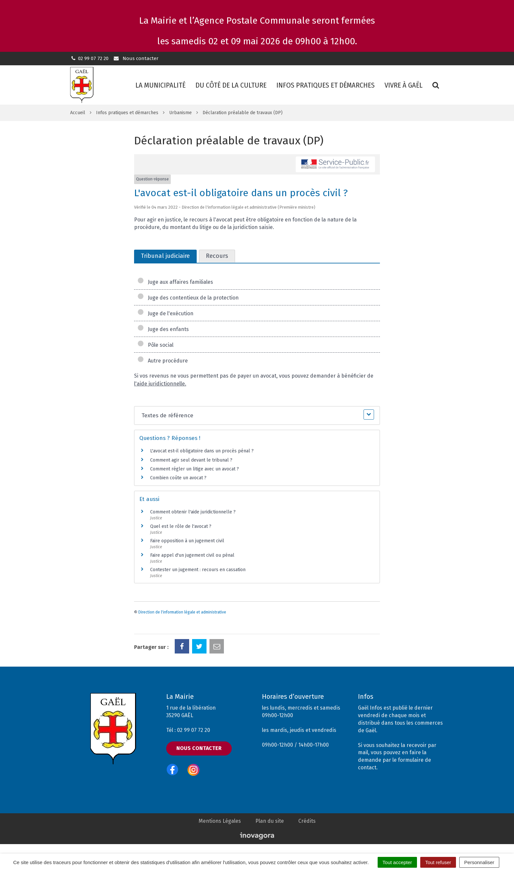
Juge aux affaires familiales (175, 282)
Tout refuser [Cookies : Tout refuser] (438, 862)
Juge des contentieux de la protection (188, 298)
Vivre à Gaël (404, 85)
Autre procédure (162, 361)
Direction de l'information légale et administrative (182, 612)
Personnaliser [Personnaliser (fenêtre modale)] (479, 862)
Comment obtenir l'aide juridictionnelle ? (193, 512)
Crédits (307, 821)
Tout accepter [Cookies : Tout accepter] (397, 862)
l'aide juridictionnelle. (160, 384)
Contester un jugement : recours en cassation (198, 569)
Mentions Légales (220, 821)
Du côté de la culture (231, 85)
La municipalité (160, 85)
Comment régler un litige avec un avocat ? (194, 469)
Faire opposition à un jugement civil (187, 541)
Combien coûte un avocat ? (178, 478)
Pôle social (155, 345)
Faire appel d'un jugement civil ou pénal (192, 555)
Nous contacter (135, 58)
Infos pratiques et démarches (325, 85)
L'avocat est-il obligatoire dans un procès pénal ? (202, 451)
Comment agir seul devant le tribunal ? (191, 460)
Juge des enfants (163, 329)
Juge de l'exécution (165, 313)
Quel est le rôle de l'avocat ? (180, 526)
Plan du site (269, 821)
